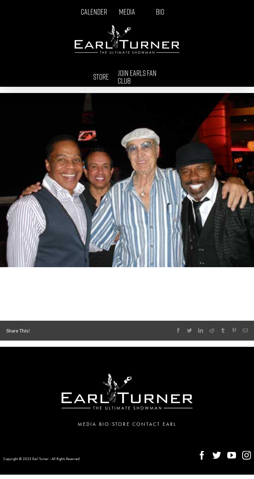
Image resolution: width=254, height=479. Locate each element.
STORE (121, 424)
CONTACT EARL (154, 424)
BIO (104, 424)
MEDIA (87, 424)
